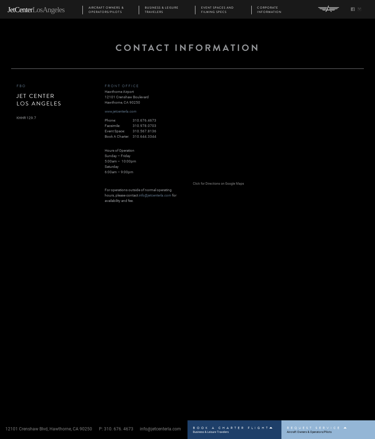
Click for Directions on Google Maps (218, 183)
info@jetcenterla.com (155, 195)
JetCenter (36, 9)
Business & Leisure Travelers (162, 10)
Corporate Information (269, 10)
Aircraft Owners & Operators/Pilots (106, 10)
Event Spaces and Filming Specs (217, 10)
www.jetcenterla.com (121, 111)
